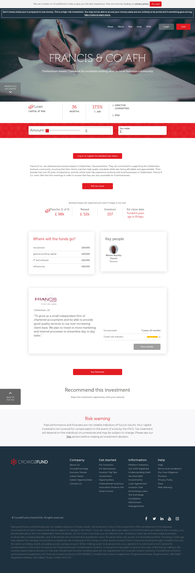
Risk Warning (165, 487)
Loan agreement (137, 483)
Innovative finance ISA (111, 487)
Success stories (78, 472)
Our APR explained (138, 468)
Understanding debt (139, 472)
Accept (156, 4)
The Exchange (136, 495)
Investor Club (135, 487)
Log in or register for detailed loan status (98, 156)
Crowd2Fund (27, 26)
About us (75, 465)
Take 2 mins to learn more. (97, 15)
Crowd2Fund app (79, 468)
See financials (97, 372)
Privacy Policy (165, 480)
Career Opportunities (81, 480)
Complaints (134, 498)
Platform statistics (138, 465)
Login (166, 26)
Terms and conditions (169, 468)
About (121, 26)
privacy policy (142, 4)
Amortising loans (138, 491)
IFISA (148, 26)
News (110, 26)
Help (139, 26)
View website (147, 346)
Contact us (76, 483)
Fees (160, 483)
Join (183, 26)
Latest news (77, 476)
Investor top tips (108, 472)
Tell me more (97, 186)
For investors (106, 465)
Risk (130, 26)
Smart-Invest (106, 491)
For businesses (107, 468)
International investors (111, 483)
